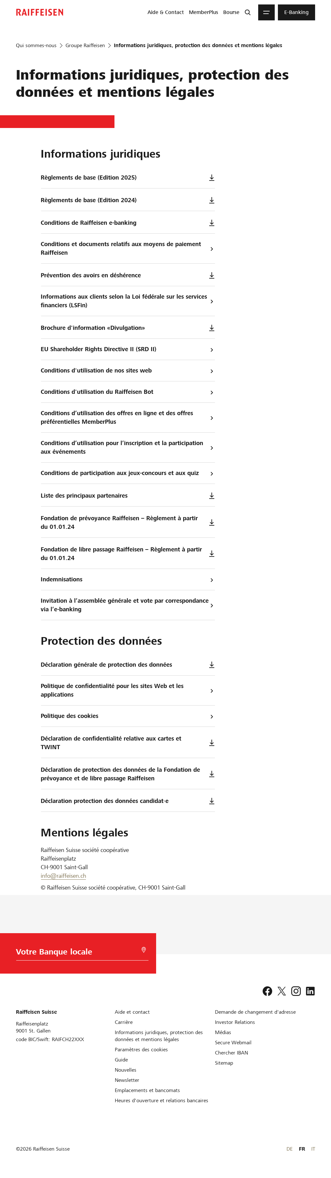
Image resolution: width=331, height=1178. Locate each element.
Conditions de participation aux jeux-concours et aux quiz (128, 473)
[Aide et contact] (132, 1012)
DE (289, 1149)
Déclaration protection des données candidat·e (128, 801)
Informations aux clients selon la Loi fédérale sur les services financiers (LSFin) (128, 301)
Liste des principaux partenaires (128, 495)
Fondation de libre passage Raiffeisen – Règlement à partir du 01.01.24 (128, 553)
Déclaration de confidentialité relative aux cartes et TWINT (128, 742)
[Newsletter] (127, 1080)
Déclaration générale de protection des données (128, 664)
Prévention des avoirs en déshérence (128, 275)
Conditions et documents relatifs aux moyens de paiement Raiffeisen (128, 248)
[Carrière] (124, 1022)
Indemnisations (128, 579)
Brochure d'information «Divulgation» (128, 327)
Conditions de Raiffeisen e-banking (128, 222)
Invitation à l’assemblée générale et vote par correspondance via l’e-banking (128, 605)
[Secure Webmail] (233, 1043)
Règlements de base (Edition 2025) (128, 177)
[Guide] (121, 1060)
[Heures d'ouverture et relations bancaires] (161, 1100)
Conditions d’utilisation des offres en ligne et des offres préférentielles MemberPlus (128, 417)
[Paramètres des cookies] (141, 1050)
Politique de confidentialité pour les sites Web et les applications (128, 690)
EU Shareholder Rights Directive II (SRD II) (128, 349)
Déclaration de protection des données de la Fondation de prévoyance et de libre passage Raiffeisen (128, 774)
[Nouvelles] (125, 1070)
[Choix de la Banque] (78, 953)
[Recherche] (247, 12)
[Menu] (266, 12)
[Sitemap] (224, 1063)
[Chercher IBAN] (231, 1053)
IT (313, 1149)
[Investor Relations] (235, 1022)
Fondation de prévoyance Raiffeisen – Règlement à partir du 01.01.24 (128, 522)
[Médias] (223, 1032)
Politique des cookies (128, 716)
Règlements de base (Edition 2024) (128, 200)
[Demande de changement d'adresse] (255, 1012)
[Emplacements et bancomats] (147, 1090)
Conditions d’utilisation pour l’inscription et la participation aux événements (128, 447)
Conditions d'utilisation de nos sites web (128, 370)
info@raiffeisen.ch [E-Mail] (63, 875)
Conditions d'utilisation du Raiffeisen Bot (128, 392)
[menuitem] (165, 12)
